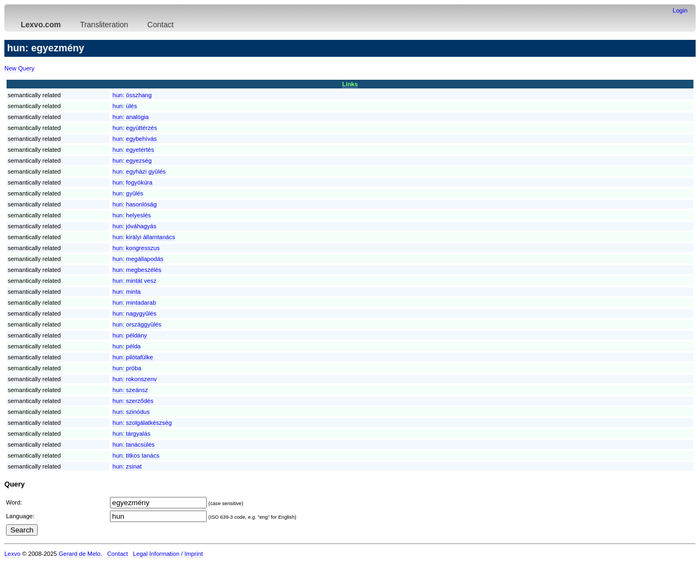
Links (350, 84)
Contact (160, 24)
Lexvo (12, 553)
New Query (19, 68)
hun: (132, 95)
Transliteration (104, 24)
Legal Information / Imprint (168, 553)
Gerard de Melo (79, 553)
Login (680, 10)
